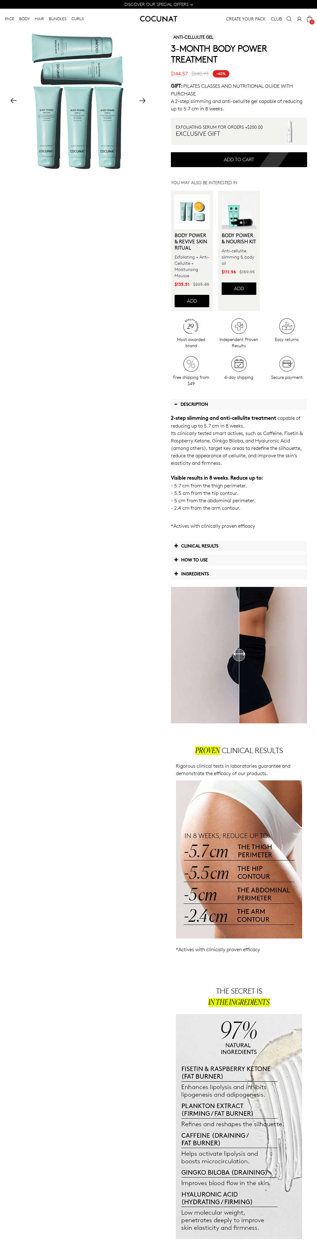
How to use (191, 559)
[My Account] (299, 19)
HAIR (39, 18)
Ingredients (191, 573)
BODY (24, 18)
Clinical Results (196, 545)
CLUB (276, 18)
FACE (9, 18)
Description (191, 404)
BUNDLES (58, 18)
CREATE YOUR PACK (246, 18)
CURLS (78, 18)
